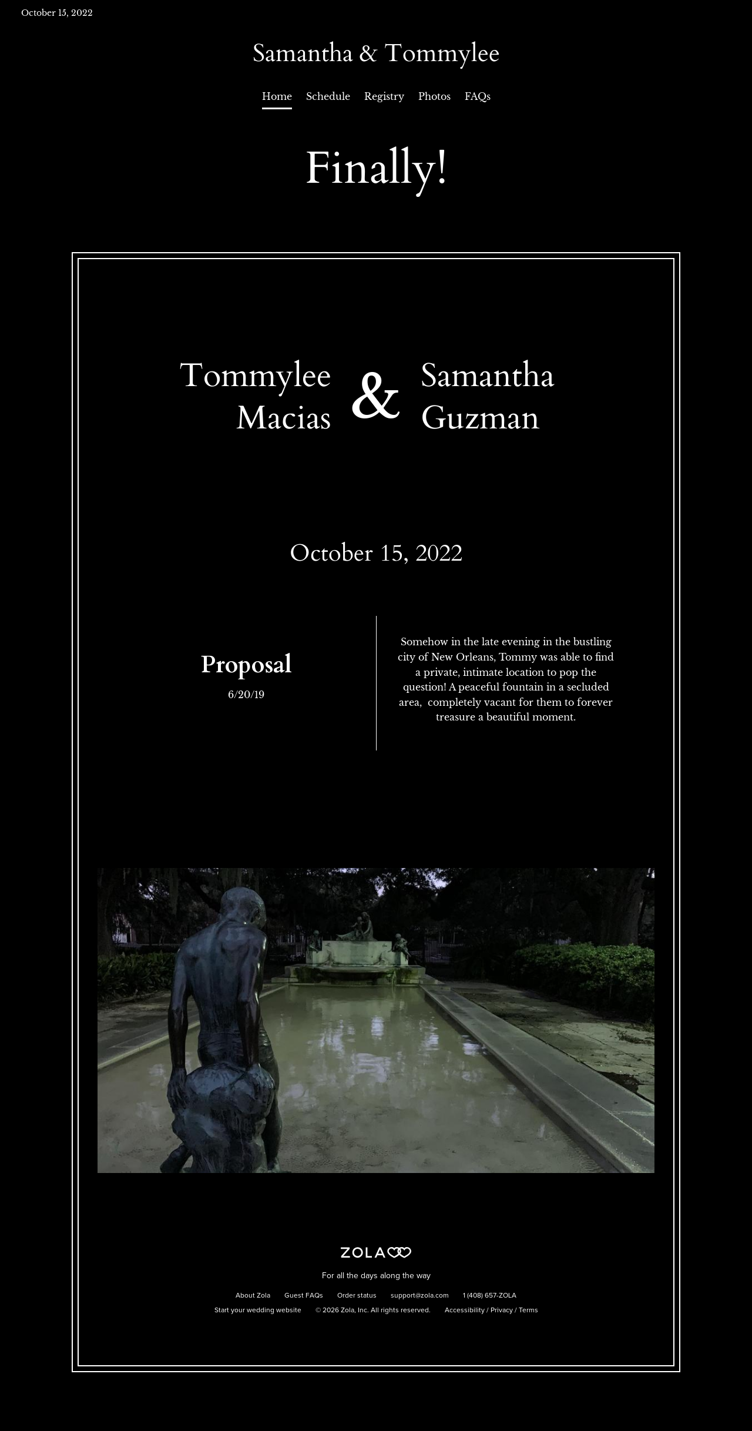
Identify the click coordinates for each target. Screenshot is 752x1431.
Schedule (328, 96)
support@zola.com (420, 1295)
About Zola (253, 1295)
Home (277, 96)
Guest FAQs (303, 1295)
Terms (528, 1310)
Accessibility (465, 1310)
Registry (384, 96)
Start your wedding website (257, 1310)
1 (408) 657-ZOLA (489, 1295)
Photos (434, 96)
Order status (357, 1295)
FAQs (478, 96)
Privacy (502, 1310)
